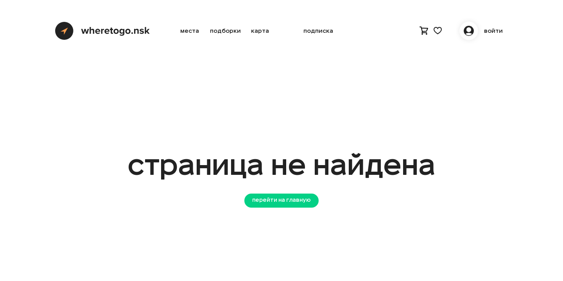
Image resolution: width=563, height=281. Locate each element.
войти (493, 31)
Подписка (318, 31)
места (189, 31)
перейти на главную (281, 200)
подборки (225, 31)
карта (260, 31)
